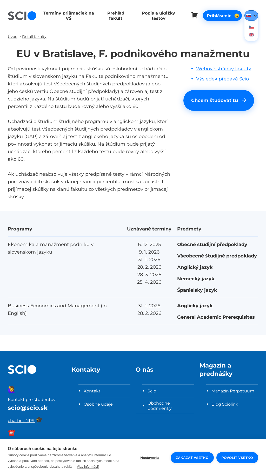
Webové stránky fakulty (223, 68)
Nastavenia (149, 458)
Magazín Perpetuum (232, 391)
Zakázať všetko (192, 458)
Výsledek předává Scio (222, 78)
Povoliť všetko (237, 458)
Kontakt (92, 391)
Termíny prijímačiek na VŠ (68, 16)
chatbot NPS (25, 420)
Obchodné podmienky (160, 406)
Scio (152, 391)
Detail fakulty (34, 36)
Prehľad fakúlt (114, 16)
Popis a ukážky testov (156, 16)
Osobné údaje (98, 404)
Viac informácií (88, 466)
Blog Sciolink (224, 404)
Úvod (12, 36)
